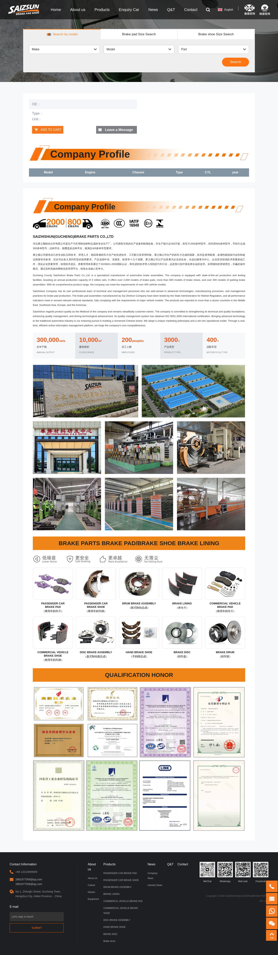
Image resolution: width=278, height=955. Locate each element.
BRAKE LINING (111, 894)
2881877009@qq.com (28, 879)
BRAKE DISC (110, 934)
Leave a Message (119, 130)
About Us (92, 878)
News (151, 864)
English (226, 9)
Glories (91, 892)
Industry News (154, 885)
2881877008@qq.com (28, 884)
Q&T (170, 864)
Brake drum (109, 941)
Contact (182, 864)
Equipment (93, 899)
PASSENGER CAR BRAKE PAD (120, 873)
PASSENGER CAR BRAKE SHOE (121, 880)
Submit (37, 928)
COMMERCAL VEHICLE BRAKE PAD (122, 901)
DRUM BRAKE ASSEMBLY (117, 887)
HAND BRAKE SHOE (114, 927)
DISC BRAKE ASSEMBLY (116, 920)
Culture (91, 885)
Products (109, 864)
